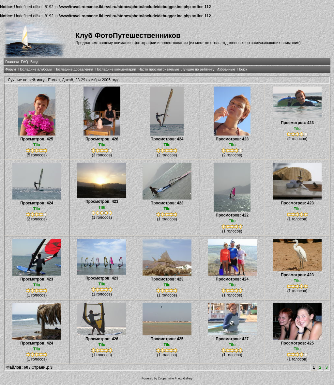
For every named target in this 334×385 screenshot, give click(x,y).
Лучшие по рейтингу (197, 69)
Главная (12, 62)
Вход (34, 62)
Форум (10, 69)
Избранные (226, 69)
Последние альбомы (35, 69)
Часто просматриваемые (158, 69)
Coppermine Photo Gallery (175, 378)
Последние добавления (73, 69)
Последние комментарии (115, 69)
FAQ (24, 62)
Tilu (36, 145)
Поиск (242, 69)
